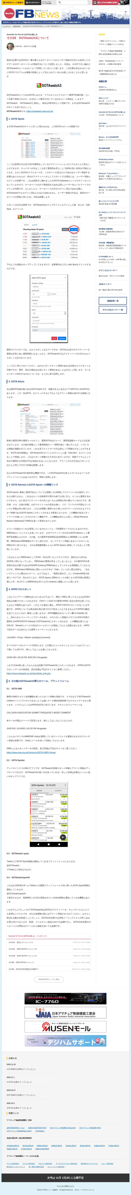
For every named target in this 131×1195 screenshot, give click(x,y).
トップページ (6, 26)
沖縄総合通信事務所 (42, 1149)
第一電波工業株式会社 (36, 1167)
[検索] (71, 2)
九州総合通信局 (26, 1149)
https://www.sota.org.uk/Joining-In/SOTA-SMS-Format (31, 752)
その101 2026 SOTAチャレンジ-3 (22, 949)
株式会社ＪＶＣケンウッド (16, 1167)
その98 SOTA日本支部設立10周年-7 (23, 969)
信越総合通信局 (56, 1146)
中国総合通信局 (113, 1146)
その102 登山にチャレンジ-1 (20, 942)
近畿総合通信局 (99, 1146)
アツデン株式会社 (29, 1163)
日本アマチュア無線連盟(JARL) (90, 1128)
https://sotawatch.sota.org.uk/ (39, 111)
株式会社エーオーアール (89, 1163)
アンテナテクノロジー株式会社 (66, 1163)
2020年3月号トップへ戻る (48, 979)
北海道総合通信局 (13, 1146)
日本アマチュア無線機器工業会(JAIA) (63, 1128)
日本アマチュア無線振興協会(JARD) (19, 1131)
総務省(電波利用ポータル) (16, 1128)
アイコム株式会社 (13, 1163)
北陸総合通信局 (71, 1146)
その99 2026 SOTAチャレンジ (21, 962)
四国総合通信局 (12, 1149)
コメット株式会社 (107, 1163)
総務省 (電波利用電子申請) (37, 1128)
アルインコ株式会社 (45, 1163)
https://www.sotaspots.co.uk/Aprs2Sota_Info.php (29, 673)
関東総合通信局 (42, 1146)
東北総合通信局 (28, 1146)
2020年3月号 (16, 26)
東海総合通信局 (85, 1146)
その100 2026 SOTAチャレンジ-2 (22, 956)
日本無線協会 (39, 1131)
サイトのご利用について (65, 1186)
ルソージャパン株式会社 (56, 1167)
